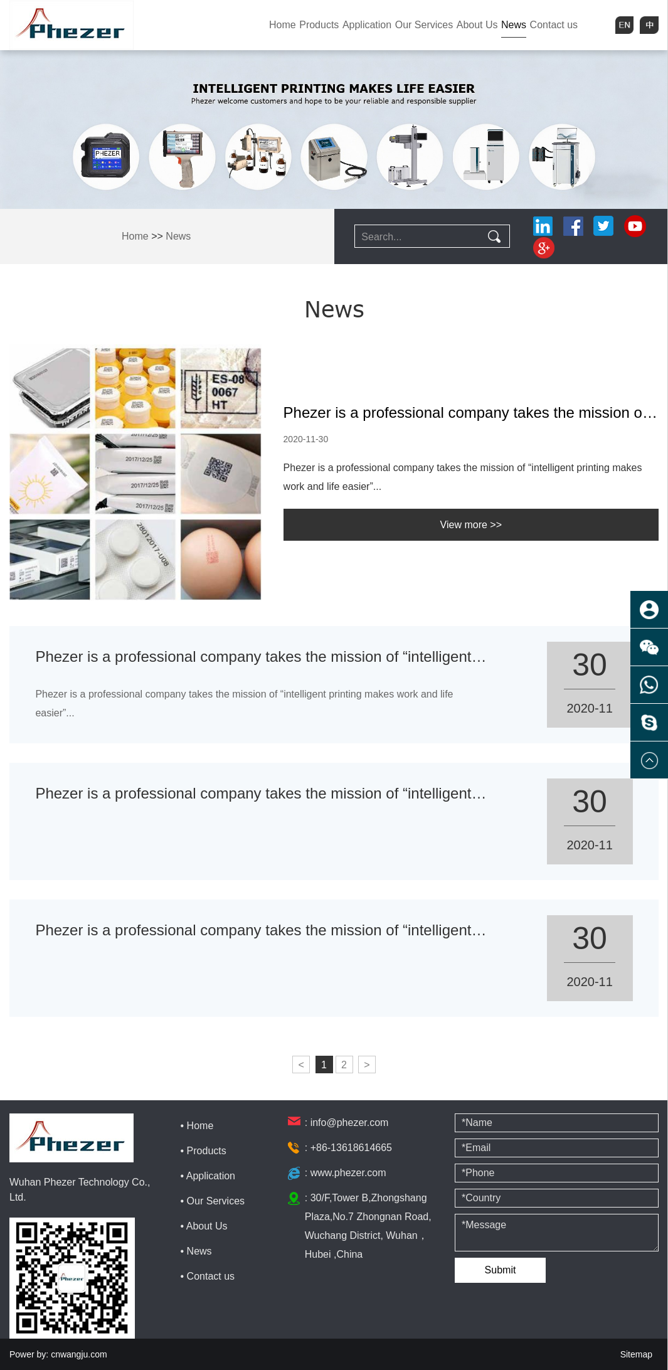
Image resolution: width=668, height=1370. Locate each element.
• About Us (204, 1226)
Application (366, 24)
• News (196, 1251)
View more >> (471, 524)
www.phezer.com (348, 1172)
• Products (203, 1150)
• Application (208, 1176)
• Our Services (213, 1201)
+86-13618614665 (351, 1147)
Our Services (424, 24)
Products (319, 24)
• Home (197, 1125)
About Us (477, 24)
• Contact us (208, 1276)
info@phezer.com (349, 1122)
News (513, 24)
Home (282, 24)
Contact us (554, 24)
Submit (500, 1270)
